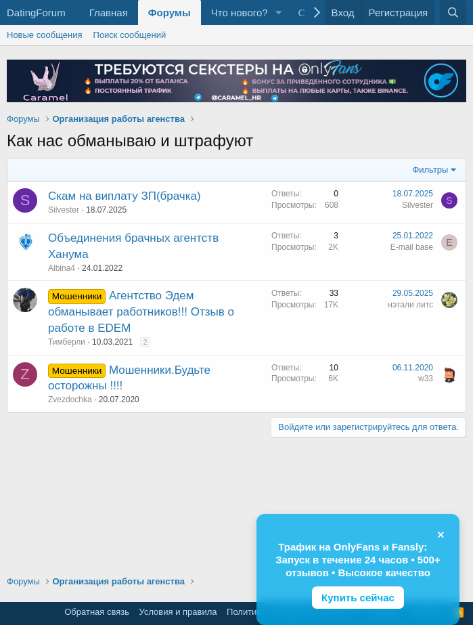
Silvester (63, 210)
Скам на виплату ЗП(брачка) (124, 196)
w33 (425, 378)
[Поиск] (453, 12)
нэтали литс (410, 304)
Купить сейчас (358, 597)
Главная (108, 12)
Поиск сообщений (129, 35)
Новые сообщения (45, 35)
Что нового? (239, 12)
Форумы (169, 12)
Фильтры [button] (430, 170)
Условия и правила (178, 612)
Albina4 (61, 268)
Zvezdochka (70, 399)
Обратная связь (96, 612)
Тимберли (66, 342)
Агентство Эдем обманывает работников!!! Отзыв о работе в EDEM (141, 312)
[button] (278, 12)
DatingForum (36, 12)
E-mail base (411, 247)
